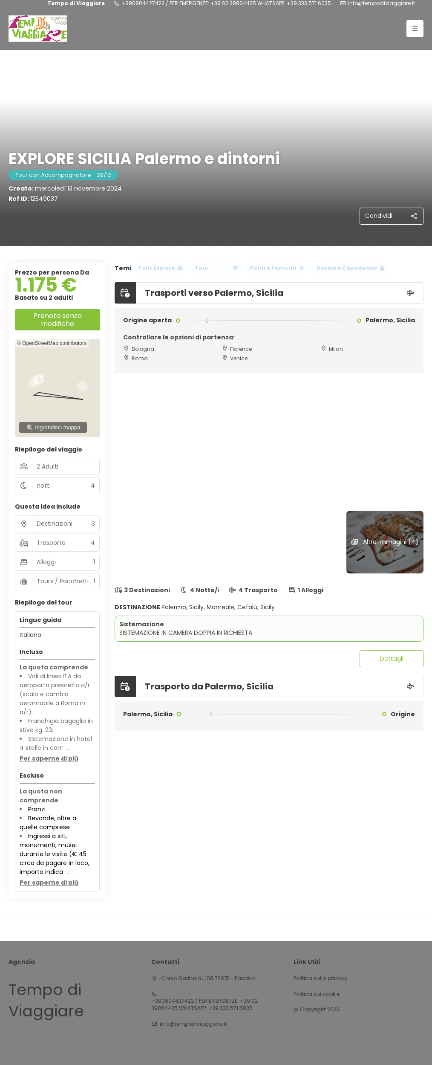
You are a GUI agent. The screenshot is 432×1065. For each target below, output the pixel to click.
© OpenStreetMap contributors (51, 343)
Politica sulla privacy (320, 978)
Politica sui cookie (317, 994)
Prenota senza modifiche (57, 320)
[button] (72, 388)
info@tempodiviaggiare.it (381, 3)
